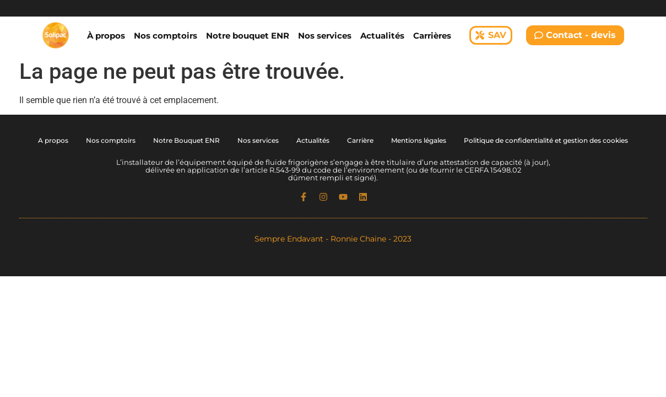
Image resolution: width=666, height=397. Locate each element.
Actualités (382, 35)
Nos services (324, 35)
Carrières (432, 35)
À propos (106, 35)
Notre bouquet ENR (247, 35)
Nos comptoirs (165, 35)
